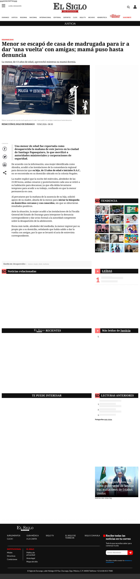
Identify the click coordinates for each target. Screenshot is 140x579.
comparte (5, 174)
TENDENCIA (109, 200)
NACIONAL (33, 17)
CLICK (75, 17)
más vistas (108, 419)
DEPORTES (67, 17)
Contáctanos (12, 559)
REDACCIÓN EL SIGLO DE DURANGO (18, 124)
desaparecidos (19, 264)
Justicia (70, 23)
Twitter (5, 159)
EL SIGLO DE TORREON (70, 536)
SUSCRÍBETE (127, 17)
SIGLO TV (83, 17)
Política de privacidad (30, 553)
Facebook (5, 151)
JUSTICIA (14, 17)
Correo (5, 167)
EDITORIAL (57, 17)
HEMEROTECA (102, 17)
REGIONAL (23, 17)
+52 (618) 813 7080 (104, 571)
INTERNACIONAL (45, 17)
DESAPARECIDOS (7, 40)
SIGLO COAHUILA (92, 535)
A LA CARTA (31, 539)
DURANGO (5, 17)
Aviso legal (30, 558)
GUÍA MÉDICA (32, 535)
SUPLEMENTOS (13, 535)
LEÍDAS (107, 271)
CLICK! (10, 539)
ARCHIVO (91, 17)
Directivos (11, 556)
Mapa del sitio (32, 561)
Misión (9, 552)
